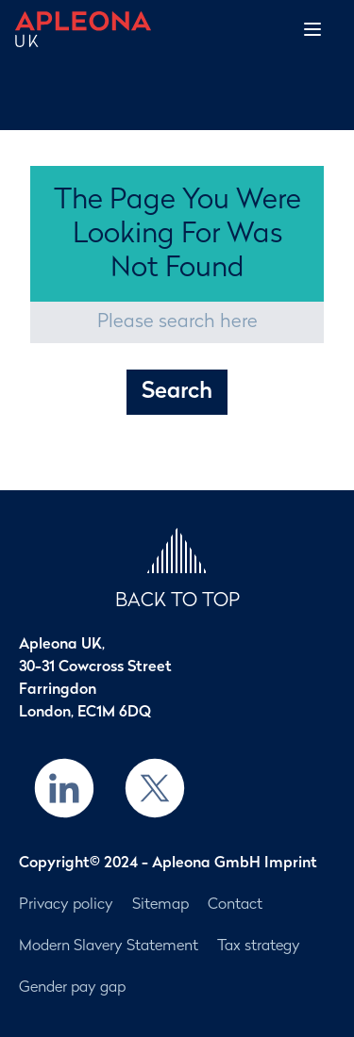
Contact (235, 905)
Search (177, 392)
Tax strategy (258, 946)
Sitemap (160, 905)
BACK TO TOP (177, 601)
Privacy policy (66, 905)
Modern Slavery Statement (108, 946)
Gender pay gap (72, 988)
